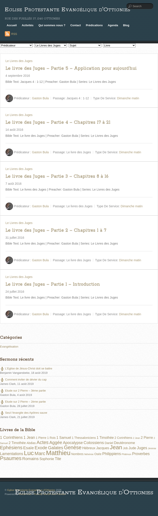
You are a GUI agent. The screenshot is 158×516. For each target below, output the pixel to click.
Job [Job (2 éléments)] (125, 448)
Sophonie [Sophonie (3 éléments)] (46, 459)
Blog (126, 25)
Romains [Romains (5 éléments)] (30, 458)
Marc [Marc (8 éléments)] (40, 453)
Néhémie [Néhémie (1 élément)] (89, 454)
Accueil (12, 25)
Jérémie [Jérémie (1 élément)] (152, 448)
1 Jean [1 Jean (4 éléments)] (29, 437)
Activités (27, 25)
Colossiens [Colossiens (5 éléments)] (94, 442)
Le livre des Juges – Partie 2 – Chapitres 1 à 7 (55, 230)
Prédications (94, 25)
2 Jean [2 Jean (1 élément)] (136, 438)
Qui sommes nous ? (51, 25)
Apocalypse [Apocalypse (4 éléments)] (73, 443)
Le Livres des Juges (19, 61)
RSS (14, 34)
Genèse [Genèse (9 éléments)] (72, 447)
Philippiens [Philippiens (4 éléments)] (111, 454)
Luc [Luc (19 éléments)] (29, 452)
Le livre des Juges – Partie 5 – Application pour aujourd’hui (71, 68)
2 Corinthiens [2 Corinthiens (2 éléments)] (123, 437)
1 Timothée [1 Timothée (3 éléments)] (105, 437)
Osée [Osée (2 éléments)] (97, 454)
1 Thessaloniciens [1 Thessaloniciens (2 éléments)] (84, 437)
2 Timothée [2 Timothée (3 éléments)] (17, 443)
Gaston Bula (40, 98)
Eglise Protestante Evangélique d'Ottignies (67, 9)
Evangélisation (9, 346)
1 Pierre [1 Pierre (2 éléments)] (41, 437)
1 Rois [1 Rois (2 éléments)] (51, 437)
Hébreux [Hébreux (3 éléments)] (88, 448)
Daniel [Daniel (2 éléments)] (109, 443)
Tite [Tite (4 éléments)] (58, 459)
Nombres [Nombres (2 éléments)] (77, 454)
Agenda (113, 25)
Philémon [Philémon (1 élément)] (126, 454)
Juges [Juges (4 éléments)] (142, 448)
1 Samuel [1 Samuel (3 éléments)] (64, 437)
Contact (75, 25)
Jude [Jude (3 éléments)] (132, 448)
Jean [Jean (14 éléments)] (116, 447)
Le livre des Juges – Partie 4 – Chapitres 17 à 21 (57, 122)
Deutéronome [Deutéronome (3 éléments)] (124, 443)
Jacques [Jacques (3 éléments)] (102, 448)
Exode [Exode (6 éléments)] (41, 447)
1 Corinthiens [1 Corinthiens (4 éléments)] (11, 437)
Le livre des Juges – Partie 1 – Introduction (52, 284)
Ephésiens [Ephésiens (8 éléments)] (11, 447)
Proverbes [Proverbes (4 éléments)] (141, 454)
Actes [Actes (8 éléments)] (42, 442)
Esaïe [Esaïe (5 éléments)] (28, 448)
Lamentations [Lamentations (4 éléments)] (11, 454)
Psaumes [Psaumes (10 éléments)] (11, 458)
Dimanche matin (128, 98)
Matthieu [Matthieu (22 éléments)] (58, 452)
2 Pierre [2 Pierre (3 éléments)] (147, 437)
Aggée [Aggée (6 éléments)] (55, 442)
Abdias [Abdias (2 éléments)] (31, 443)
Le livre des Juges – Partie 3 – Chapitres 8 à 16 (56, 176)
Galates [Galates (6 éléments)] (55, 447)
